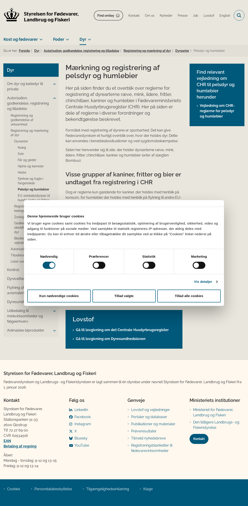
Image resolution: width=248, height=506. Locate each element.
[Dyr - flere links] (88, 37)
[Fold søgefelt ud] (239, 15)
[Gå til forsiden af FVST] (39, 15)
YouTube (81, 445)
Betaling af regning (20, 446)
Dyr (83, 39)
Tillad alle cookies (189, 296)
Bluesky (81, 438)
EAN (7, 441)
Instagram (82, 424)
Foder (58, 39)
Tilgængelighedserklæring (107, 489)
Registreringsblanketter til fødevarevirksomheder (151, 448)
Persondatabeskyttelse (53, 489)
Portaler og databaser (149, 417)
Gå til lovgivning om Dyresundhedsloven (111, 339)
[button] (53, 84)
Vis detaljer (203, 281)
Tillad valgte (124, 296)
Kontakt (199, 439)
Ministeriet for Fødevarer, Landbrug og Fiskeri (213, 412)
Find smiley (105, 15)
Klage (148, 489)
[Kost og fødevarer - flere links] (40, 37)
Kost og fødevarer (21, 39)
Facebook (82, 417)
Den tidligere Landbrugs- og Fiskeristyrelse (216, 425)
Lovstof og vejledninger (150, 410)
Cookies (13, 489)
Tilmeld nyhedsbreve (148, 438)
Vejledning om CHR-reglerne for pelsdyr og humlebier (217, 110)
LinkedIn (81, 410)
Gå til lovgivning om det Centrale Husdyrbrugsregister (122, 330)
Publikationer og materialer (153, 424)
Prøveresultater (144, 431)
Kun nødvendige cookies (59, 296)
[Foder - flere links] (66, 37)
